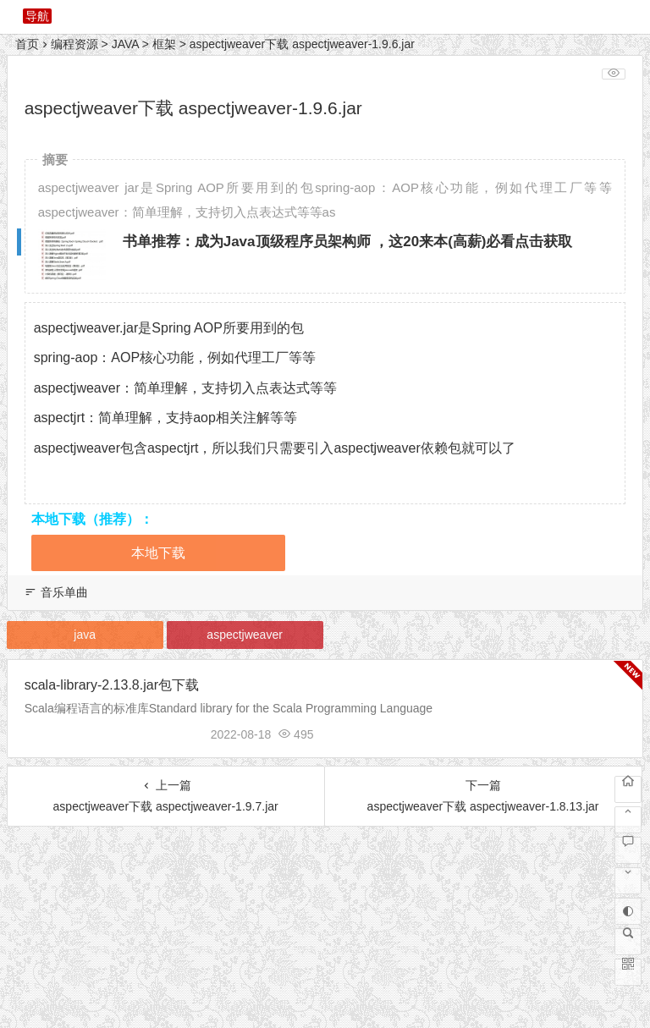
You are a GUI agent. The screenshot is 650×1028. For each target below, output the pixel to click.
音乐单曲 (64, 592)
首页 (27, 44)
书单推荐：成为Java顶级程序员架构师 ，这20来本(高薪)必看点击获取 (348, 242)
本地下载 (158, 553)
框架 (164, 44)
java (85, 634)
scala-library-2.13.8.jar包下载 (112, 685)
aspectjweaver (245, 634)
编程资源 (74, 44)
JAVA (125, 44)
